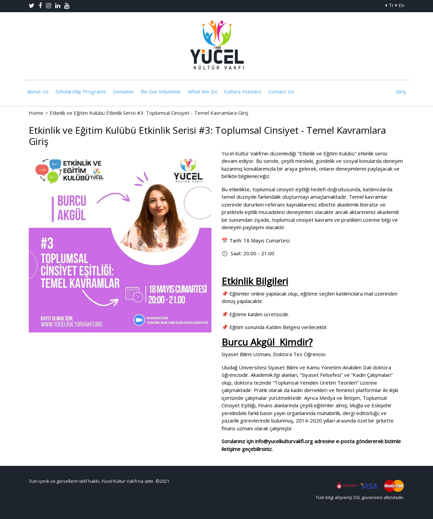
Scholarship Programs (80, 91)
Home (36, 112)
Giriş (401, 91)
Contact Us (281, 91)
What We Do (203, 91)
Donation (123, 91)
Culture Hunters (242, 91)
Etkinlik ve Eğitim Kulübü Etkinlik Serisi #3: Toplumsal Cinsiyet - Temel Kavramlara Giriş (149, 112)
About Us (38, 91)
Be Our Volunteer (161, 91)
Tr (390, 5)
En (399, 5)
